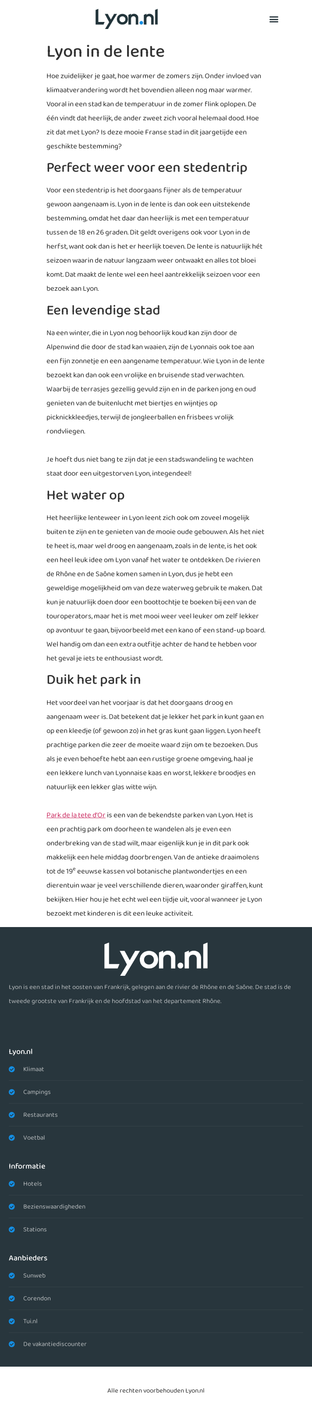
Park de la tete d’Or (76, 815)
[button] (273, 18)
